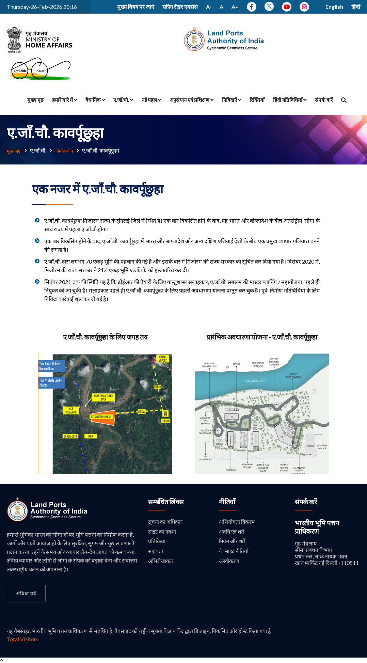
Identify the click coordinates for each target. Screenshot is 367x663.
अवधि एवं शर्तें (232, 531)
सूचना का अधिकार (166, 521)
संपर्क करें (324, 100)
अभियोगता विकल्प (237, 521)
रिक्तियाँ (257, 100)
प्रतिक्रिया (156, 541)
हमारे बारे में (64, 100)
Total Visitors (22, 638)
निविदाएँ (231, 100)
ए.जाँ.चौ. (123, 100)
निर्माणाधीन (69, 150)
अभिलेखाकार (161, 562)
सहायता (156, 552)
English (334, 6)
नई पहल (151, 100)
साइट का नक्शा (163, 531)
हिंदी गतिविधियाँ (289, 100)
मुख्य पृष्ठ (35, 100)
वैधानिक (95, 100)
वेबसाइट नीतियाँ (234, 552)
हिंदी (355, 6)
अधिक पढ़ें (26, 593)
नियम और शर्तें (232, 541)
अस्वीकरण (229, 562)
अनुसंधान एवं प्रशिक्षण (191, 100)
